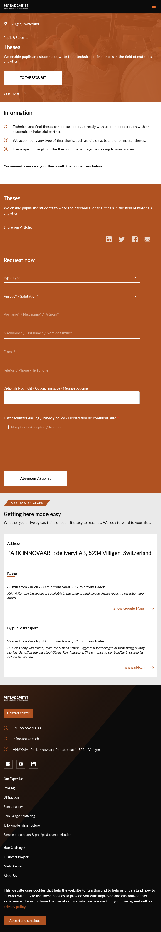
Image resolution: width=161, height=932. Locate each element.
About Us (10, 875)
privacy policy (14, 906)
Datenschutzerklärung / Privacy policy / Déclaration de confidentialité (60, 417)
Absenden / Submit (35, 478)
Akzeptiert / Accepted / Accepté (36, 427)
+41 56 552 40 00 (27, 727)
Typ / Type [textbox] (12, 277)
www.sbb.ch (134, 667)
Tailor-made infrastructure (22, 825)
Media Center (13, 866)
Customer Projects (16, 857)
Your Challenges (14, 847)
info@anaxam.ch (26, 738)
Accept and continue (25, 920)
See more (11, 93)
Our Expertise (13, 779)
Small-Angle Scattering (19, 816)
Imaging (9, 788)
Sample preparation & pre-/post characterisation (37, 834)
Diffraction (11, 797)
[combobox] (72, 277)
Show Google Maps (129, 608)
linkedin (33, 764)
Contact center (18, 713)
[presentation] (38, 448)
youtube (20, 764)
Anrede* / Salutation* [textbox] (21, 296)
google (8, 764)
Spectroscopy (13, 807)
